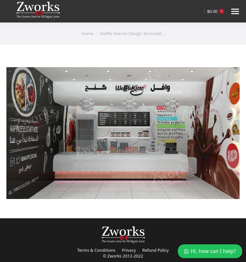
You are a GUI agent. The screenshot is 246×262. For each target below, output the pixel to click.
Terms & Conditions (96, 250)
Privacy (129, 250)
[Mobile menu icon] (235, 11)
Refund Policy (155, 250)
